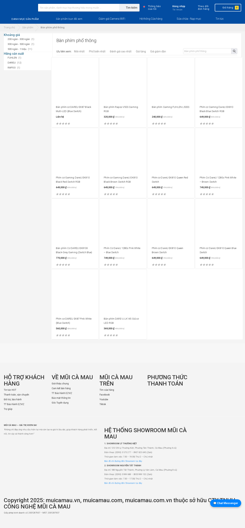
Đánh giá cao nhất (120, 51)
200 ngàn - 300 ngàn (19, 39)
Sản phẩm (27, 27)
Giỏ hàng (228, 8)
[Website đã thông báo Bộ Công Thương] (229, 521)
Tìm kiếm (234, 51)
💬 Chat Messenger (225, 503)
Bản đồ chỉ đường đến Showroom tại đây (123, 461)
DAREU (12, 62)
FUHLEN (12, 57)
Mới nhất (79, 51)
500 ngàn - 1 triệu (17, 49)
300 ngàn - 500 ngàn (19, 44)
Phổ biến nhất (97, 51)
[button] (69, 19)
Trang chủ (9, 27)
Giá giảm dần (158, 51)
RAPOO (12, 67)
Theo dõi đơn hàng (200, 7)
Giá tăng (141, 51)
